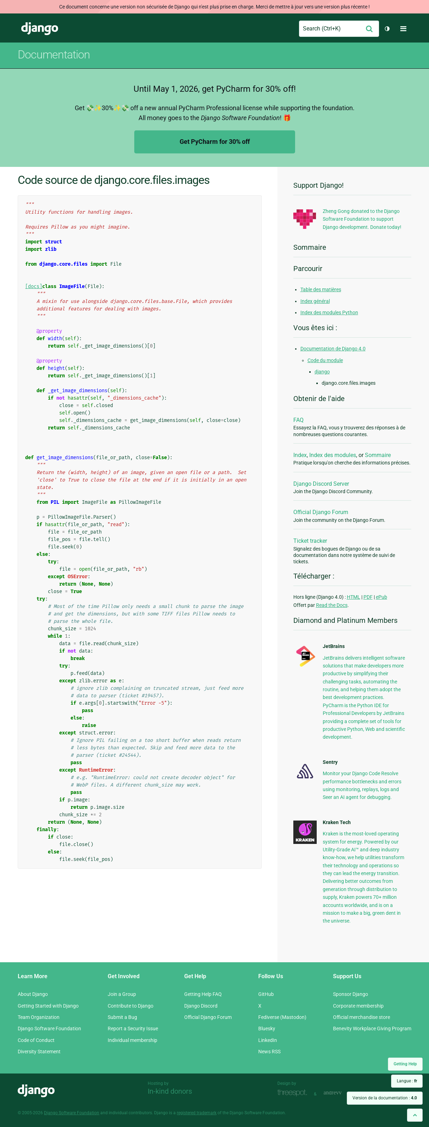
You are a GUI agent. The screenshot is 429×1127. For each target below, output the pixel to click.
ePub (381, 597)
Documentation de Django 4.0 (333, 348)
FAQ (298, 420)
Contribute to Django (130, 1006)
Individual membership (132, 1040)
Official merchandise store (361, 1017)
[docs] (33, 286)
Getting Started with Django (48, 1006)
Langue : (407, 1080)
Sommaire (378, 455)
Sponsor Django (350, 994)
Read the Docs (332, 605)
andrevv (340, 1093)
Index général (315, 301)
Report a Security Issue (133, 1028)
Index (300, 455)
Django (39, 28)
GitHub (266, 994)
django (322, 371)
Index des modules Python (329, 312)
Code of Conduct (36, 1040)
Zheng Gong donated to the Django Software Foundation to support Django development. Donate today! (362, 219)
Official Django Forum (320, 512)
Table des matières (320, 289)
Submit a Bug (122, 1017)
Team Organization (39, 1017)
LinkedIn (267, 1040)
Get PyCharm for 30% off (215, 141)
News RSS (269, 1051)
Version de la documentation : (384, 1097)
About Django (33, 994)
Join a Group (122, 994)
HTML (353, 597)
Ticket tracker (310, 540)
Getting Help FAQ (203, 994)
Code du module (325, 360)
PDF (368, 597)
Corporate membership (358, 1006)
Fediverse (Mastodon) (282, 1017)
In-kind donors (170, 1091)
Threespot (294, 1093)
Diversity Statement (39, 1051)
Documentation (54, 54)
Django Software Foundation (49, 1028)
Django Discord (201, 1006)
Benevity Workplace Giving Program (372, 1028)
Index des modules (332, 455)
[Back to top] (414, 1115)
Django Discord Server (321, 483)
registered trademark (196, 1112)
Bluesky (266, 1028)
